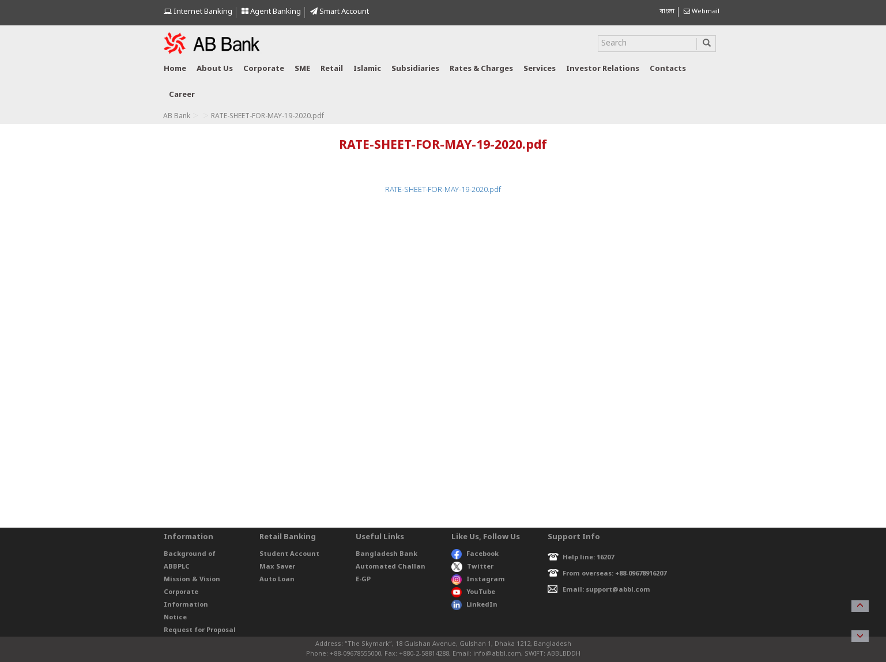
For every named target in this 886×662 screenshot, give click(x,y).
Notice (175, 618)
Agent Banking (271, 12)
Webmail (701, 11)
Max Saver (277, 567)
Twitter (472, 567)
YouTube (473, 592)
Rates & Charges (481, 69)
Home (175, 69)
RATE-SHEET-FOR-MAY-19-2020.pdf (443, 190)
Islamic (367, 69)
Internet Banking (198, 12)
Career (182, 95)
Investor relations (602, 69)
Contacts (668, 69)
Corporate (263, 69)
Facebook (475, 554)
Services (539, 69)
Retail (332, 69)
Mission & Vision (192, 580)
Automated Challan (390, 567)
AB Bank (176, 116)
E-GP (363, 580)
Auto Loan (277, 580)
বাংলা (666, 11)
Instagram (478, 580)
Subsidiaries (415, 69)
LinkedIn (474, 605)
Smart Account (339, 12)
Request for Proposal (200, 630)
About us (215, 69)
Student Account (289, 554)
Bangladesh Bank (386, 554)
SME (302, 69)
